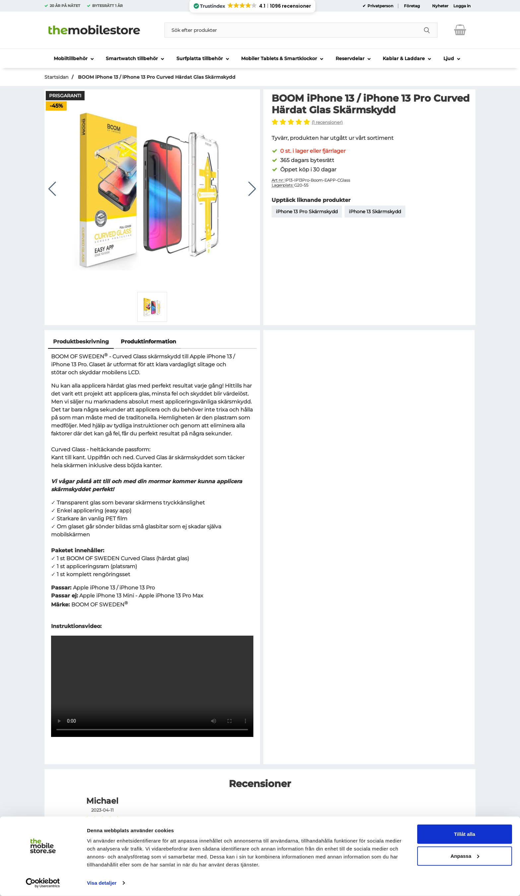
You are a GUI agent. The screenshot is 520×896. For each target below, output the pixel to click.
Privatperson (379, 6)
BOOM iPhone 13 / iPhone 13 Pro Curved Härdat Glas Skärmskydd (156, 77)
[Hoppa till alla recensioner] (372, 122)
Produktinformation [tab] (148, 341)
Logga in (462, 6)
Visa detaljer (101, 883)
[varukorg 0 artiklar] (460, 30)
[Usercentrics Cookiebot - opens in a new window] (43, 883)
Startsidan (56, 77)
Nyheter (440, 6)
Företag (412, 6)
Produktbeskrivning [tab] (81, 341)
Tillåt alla (464, 834)
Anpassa (464, 855)
